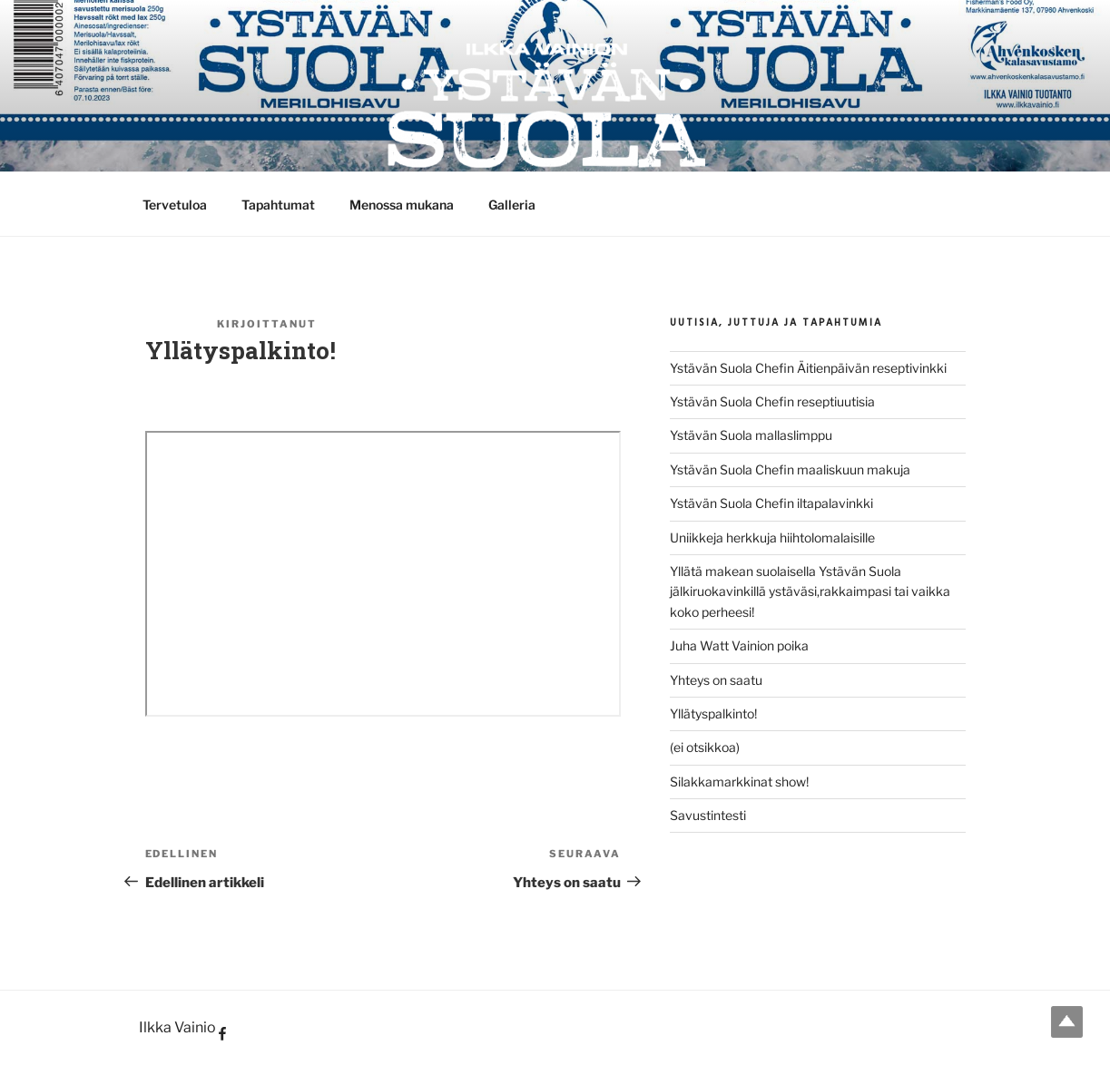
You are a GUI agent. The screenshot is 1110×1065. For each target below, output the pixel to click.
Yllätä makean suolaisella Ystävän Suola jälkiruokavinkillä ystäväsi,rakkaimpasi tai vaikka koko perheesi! (810, 591)
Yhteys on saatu (716, 680)
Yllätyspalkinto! (713, 713)
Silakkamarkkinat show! (739, 781)
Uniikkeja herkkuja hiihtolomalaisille (772, 537)
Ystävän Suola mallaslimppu (751, 435)
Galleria (511, 204)
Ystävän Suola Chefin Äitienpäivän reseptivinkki (808, 368)
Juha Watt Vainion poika (739, 645)
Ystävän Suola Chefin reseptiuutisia (772, 401)
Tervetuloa (174, 204)
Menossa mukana (401, 204)
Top (1067, 1022)
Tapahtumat (278, 204)
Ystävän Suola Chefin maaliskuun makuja (790, 469)
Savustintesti (708, 815)
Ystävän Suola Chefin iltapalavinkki (771, 503)
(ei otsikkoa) (705, 747)
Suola (344, 324)
